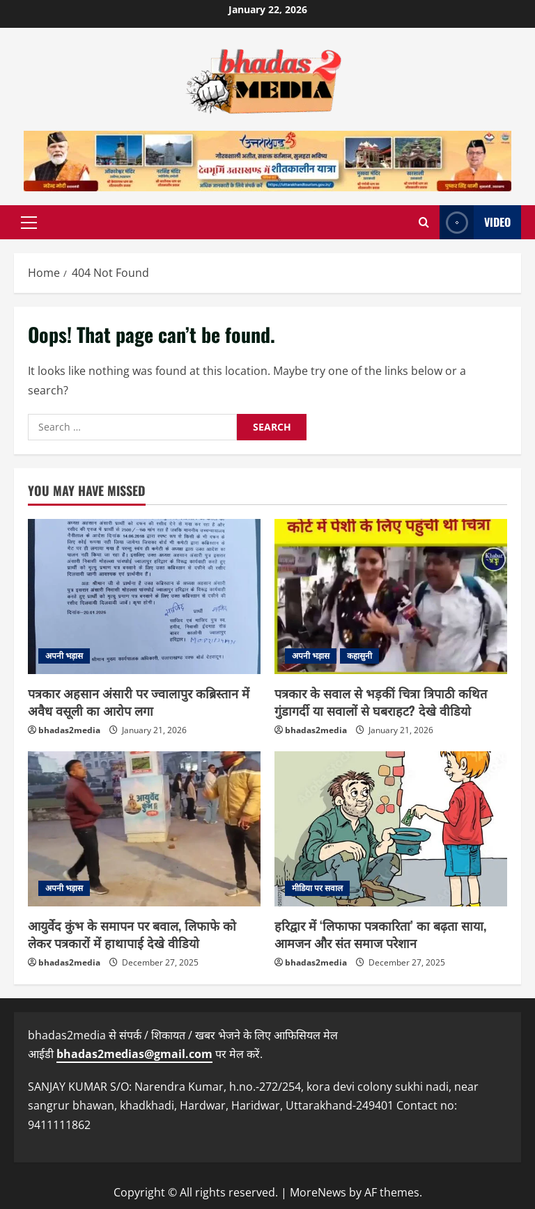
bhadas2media (69, 730)
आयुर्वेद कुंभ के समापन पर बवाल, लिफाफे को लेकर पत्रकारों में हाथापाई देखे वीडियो (132, 934)
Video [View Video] (475, 222)
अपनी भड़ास (64, 656)
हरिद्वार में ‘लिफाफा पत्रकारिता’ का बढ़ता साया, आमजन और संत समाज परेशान (380, 934)
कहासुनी (359, 656)
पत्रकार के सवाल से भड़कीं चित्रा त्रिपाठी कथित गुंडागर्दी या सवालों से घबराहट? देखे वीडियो (380, 701)
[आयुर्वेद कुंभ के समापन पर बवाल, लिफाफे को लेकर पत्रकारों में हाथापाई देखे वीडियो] (144, 828)
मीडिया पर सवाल (317, 888)
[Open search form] (424, 222)
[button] (29, 222)
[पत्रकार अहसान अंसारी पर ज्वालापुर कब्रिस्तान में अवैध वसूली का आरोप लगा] (144, 596)
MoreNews (318, 1192)
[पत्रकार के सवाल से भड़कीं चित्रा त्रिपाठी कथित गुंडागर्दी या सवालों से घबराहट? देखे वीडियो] (390, 596)
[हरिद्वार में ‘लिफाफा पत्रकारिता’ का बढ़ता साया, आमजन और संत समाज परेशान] (390, 828)
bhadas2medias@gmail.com (134, 1054)
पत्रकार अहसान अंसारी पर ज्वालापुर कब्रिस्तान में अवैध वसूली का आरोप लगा (138, 701)
